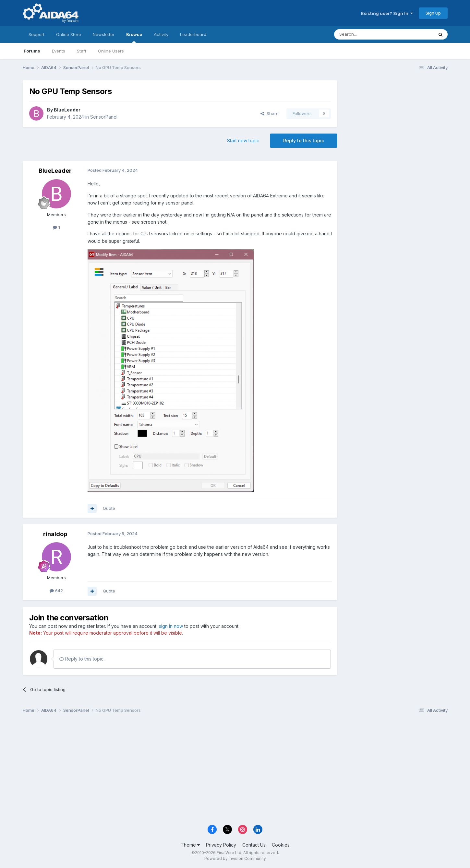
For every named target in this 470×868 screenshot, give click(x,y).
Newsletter (103, 34)
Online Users (111, 50)
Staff (81, 50)
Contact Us (254, 845)
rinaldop (55, 534)
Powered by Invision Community (235, 858)
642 (56, 590)
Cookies (281, 845)
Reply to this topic (303, 140)
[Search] (367, 34)
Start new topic (243, 140)
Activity (161, 34)
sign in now (171, 626)
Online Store (68, 34)
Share (269, 113)
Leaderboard (193, 34)
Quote (109, 508)
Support (36, 34)
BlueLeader (67, 109)
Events (58, 50)
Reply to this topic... (82, 659)
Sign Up (433, 13)
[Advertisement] (396, 123)
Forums (32, 50)
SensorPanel (103, 117)
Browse (134, 37)
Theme (190, 845)
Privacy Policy (221, 845)
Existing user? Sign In (387, 13)
